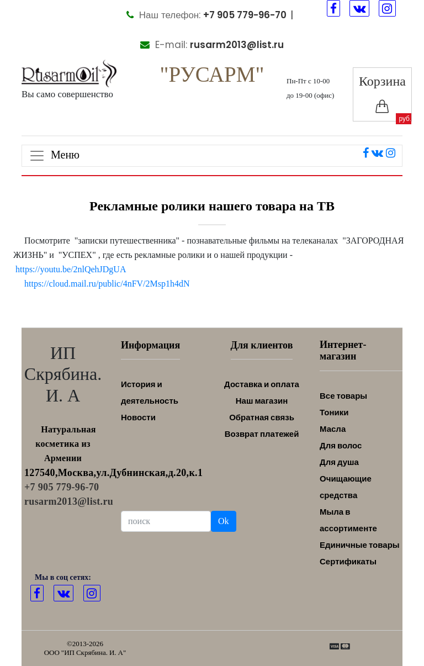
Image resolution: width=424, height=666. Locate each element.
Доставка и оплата (261, 384)
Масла (333, 429)
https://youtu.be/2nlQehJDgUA (70, 269)
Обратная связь (261, 417)
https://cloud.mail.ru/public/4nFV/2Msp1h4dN (107, 283)
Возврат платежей (262, 434)
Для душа (339, 462)
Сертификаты (348, 561)
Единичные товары (360, 545)
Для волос (341, 445)
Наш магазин (262, 400)
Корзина (382, 93)
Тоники (334, 412)
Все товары (343, 395)
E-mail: (212, 44)
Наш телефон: (206, 15)
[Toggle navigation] (212, 156)
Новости (138, 417)
